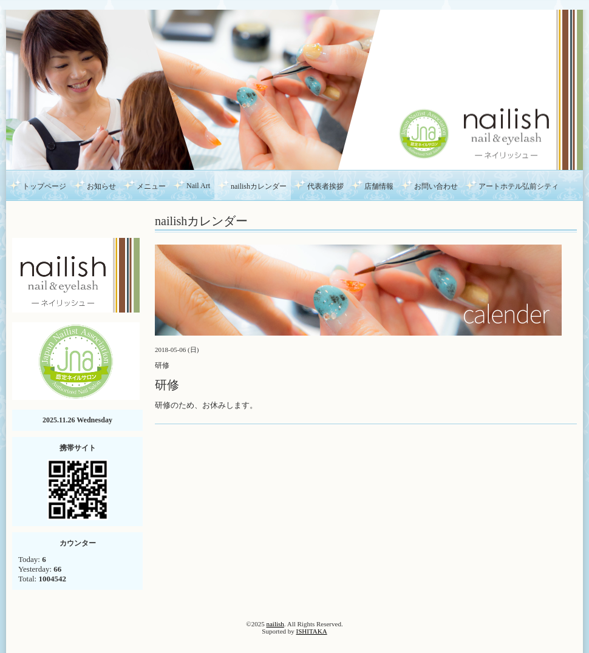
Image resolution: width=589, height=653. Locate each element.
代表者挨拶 (325, 186)
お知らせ (101, 186)
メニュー (151, 186)
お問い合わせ (436, 186)
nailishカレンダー (259, 186)
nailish (275, 624)
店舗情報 (378, 186)
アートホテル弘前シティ (518, 186)
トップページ (44, 186)
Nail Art (198, 185)
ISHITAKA (311, 631)
